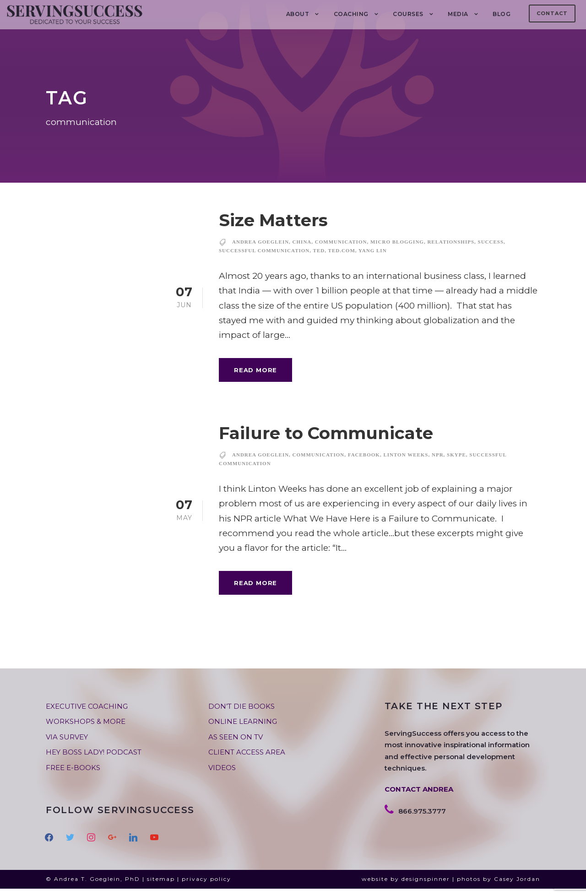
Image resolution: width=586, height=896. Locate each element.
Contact (552, 13)
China (302, 249)
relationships (450, 249)
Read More (255, 377)
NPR (438, 462)
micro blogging (397, 249)
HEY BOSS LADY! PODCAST (93, 759)
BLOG (501, 14)
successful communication (264, 258)
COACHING (351, 14)
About (297, 14)
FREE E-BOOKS (73, 775)
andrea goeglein (260, 249)
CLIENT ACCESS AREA (246, 759)
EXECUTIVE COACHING (87, 714)
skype (456, 462)
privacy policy (206, 886)
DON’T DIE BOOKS (241, 714)
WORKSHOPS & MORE (85, 729)
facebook (364, 462)
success (491, 249)
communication (341, 249)
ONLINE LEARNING (242, 729)
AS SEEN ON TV (235, 744)
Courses (408, 14)
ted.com (341, 258)
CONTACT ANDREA (419, 797)
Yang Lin (372, 258)
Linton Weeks (405, 462)
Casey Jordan (517, 886)
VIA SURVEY (67, 744)
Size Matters (273, 227)
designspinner (426, 886)
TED (319, 258)
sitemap (161, 886)
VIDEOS (222, 775)
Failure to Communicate (326, 440)
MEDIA (458, 14)
